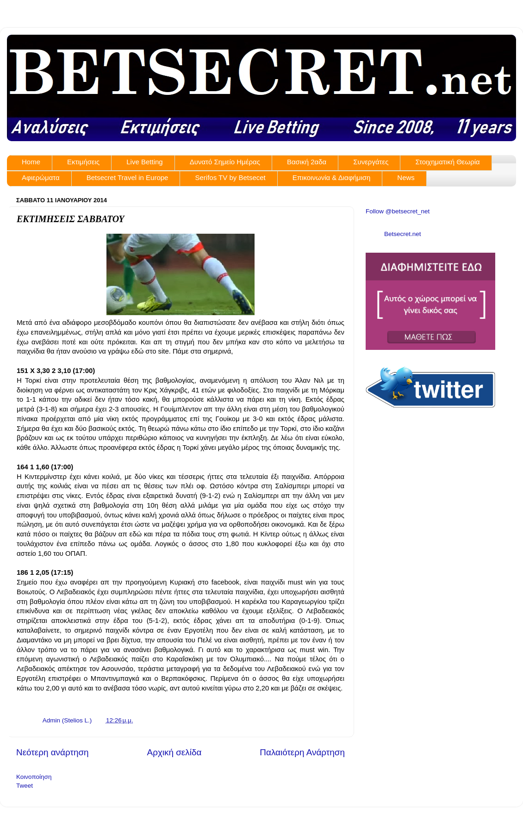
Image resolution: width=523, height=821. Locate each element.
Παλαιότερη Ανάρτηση (302, 752)
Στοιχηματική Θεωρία (447, 162)
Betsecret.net (402, 233)
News (406, 177)
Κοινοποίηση (33, 776)
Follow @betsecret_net (398, 211)
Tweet (24, 785)
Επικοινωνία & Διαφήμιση (332, 177)
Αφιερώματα (41, 177)
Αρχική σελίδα (174, 752)
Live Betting (144, 162)
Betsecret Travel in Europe (127, 177)
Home (31, 162)
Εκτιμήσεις (83, 162)
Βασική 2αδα (306, 162)
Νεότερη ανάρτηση (52, 752)
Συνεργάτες (370, 162)
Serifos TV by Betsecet (230, 177)
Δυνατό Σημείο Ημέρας (225, 162)
